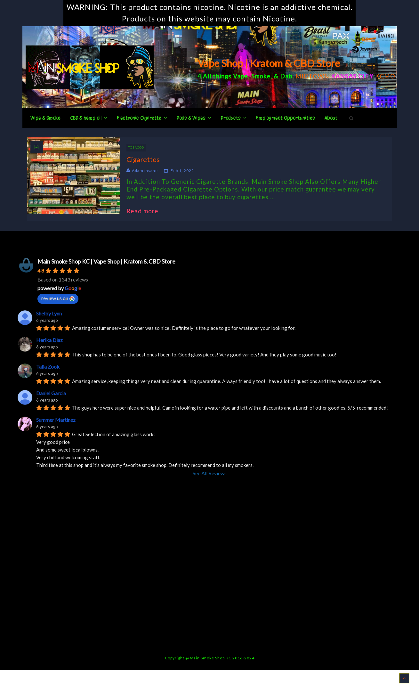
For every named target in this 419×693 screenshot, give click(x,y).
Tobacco (136, 147)
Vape (240, 76)
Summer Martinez (56, 420)
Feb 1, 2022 (182, 170)
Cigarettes (143, 159)
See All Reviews (210, 473)
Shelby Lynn (49, 313)
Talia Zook (48, 366)
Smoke (260, 76)
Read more (145, 211)
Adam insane (145, 170)
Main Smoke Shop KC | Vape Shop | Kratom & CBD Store (106, 261)
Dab (286, 76)
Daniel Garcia (51, 393)
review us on (58, 298)
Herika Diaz (49, 340)
